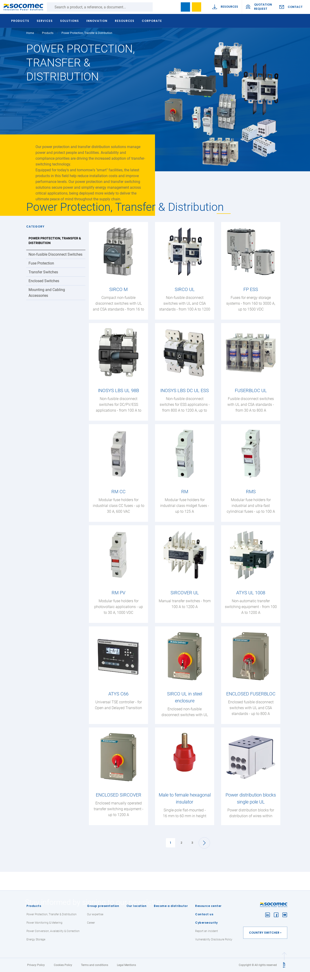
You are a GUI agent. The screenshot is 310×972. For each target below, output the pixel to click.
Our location (136, 906)
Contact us (204, 914)
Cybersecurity (206, 923)
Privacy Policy (36, 965)
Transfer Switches (43, 272)
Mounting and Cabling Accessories (47, 293)
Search (157, 7)
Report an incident (206, 931)
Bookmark (185, 7)
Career (91, 922)
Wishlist (196, 7)
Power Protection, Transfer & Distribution (55, 240)
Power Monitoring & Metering (44, 922)
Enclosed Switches (44, 281)
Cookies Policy (63, 965)
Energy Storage (35, 939)
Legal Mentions (126, 965)
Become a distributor (171, 906)
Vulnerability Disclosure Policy (213, 939)
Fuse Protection (41, 263)
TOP (284, 965)
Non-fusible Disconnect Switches (55, 254)
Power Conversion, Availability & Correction (53, 931)
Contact (295, 7)
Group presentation (103, 906)
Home (30, 33)
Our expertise (95, 914)
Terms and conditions (94, 965)
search (174, 7)
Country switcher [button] (264, 933)
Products (33, 906)
